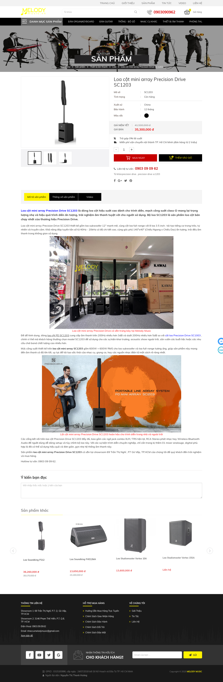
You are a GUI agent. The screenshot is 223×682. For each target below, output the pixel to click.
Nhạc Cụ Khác (148, 21)
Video (89, 196)
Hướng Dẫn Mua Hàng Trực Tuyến (102, 611)
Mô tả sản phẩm (36, 196)
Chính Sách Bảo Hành (96, 621)
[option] (78, 21)
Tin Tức (135, 616)
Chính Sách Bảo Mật (95, 632)
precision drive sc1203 (148, 174)
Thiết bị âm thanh (173, 21)
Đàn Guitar (106, 21)
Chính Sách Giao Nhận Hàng (99, 616)
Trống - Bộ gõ (126, 21)
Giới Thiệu (137, 611)
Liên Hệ (136, 621)
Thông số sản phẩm (63, 196)
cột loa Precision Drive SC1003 (183, 335)
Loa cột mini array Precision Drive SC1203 (49, 210)
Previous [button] (13, 551)
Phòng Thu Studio (200, 21)
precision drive (129, 174)
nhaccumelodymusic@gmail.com (43, 631)
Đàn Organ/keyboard (81, 21)
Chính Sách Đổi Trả (94, 627)
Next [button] (210, 551)
